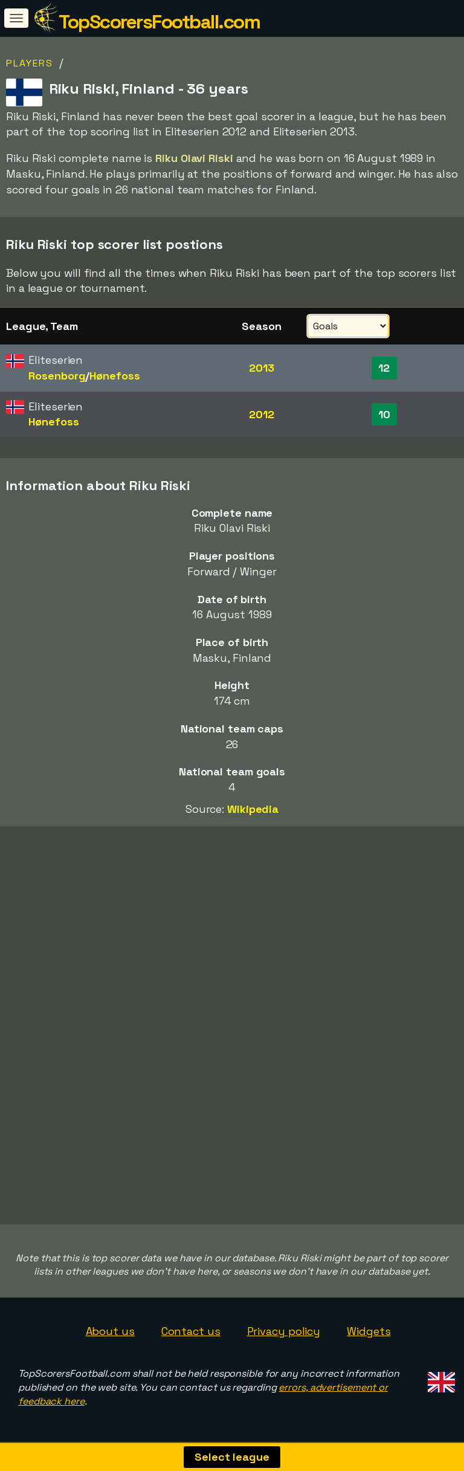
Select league (232, 1457)
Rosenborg (56, 376)
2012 (261, 414)
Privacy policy (284, 1331)
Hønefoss (114, 376)
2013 (261, 368)
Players (29, 63)
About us (110, 1331)
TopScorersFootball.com (159, 22)
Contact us (191, 1331)
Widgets (368, 1331)
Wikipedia (253, 809)
